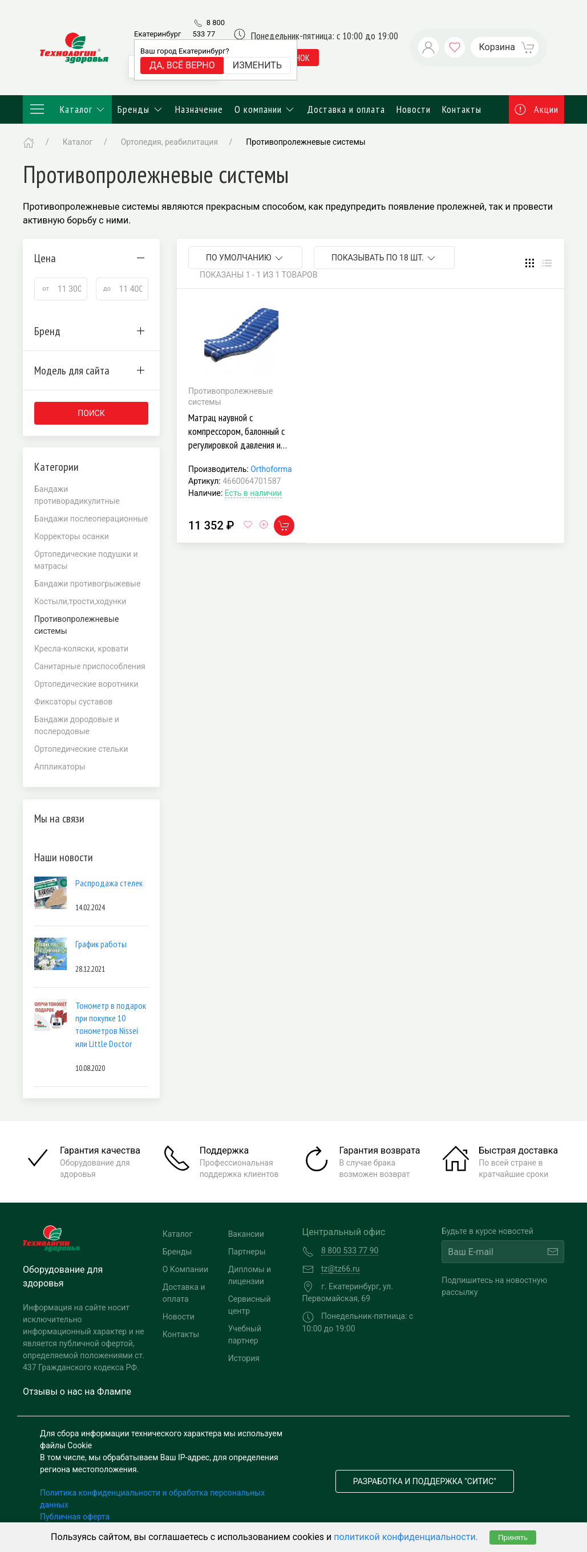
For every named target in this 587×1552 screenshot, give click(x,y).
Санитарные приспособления (89, 666)
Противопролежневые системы (305, 141)
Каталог (67, 109)
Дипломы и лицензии (250, 1275)
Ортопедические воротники (86, 684)
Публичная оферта (75, 1516)
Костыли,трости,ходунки (80, 601)
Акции (537, 109)
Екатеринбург (157, 34)
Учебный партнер (244, 1334)
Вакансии (246, 1234)
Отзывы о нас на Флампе (77, 1391)
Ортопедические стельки (81, 748)
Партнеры (247, 1251)
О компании (265, 109)
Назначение (199, 109)
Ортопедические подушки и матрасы (86, 560)
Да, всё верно (182, 65)
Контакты (461, 109)
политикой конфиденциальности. (406, 1536)
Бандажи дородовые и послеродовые (76, 725)
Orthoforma (271, 469)
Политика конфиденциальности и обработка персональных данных (152, 1498)
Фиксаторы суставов (73, 701)
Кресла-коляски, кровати (81, 648)
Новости (413, 109)
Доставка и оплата (346, 109)
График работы (101, 944)
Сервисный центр (249, 1304)
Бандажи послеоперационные (91, 518)
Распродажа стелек (109, 883)
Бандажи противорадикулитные (77, 495)
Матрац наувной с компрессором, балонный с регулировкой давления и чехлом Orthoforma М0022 (237, 438)
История (244, 1358)
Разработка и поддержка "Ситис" (424, 1481)
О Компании (185, 1269)
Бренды (141, 109)
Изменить (257, 65)
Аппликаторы (60, 766)
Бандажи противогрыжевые (87, 583)
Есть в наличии (253, 493)
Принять (513, 1537)
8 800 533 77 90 (208, 33)
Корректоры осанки (71, 536)
